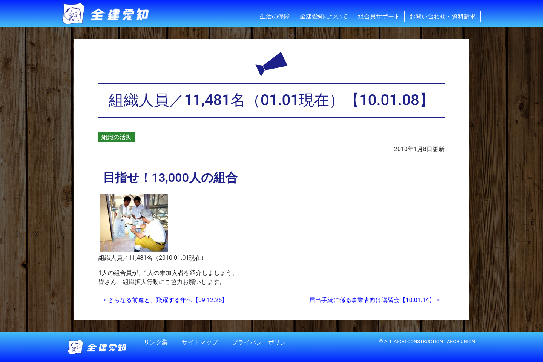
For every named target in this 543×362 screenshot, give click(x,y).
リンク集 (156, 342)
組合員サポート (379, 16)
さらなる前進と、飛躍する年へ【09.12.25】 (166, 300)
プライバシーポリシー (262, 342)
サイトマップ (200, 342)
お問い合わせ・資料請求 (443, 16)
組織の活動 (116, 137)
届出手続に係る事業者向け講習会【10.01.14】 (374, 300)
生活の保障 (275, 16)
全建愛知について (324, 16)
